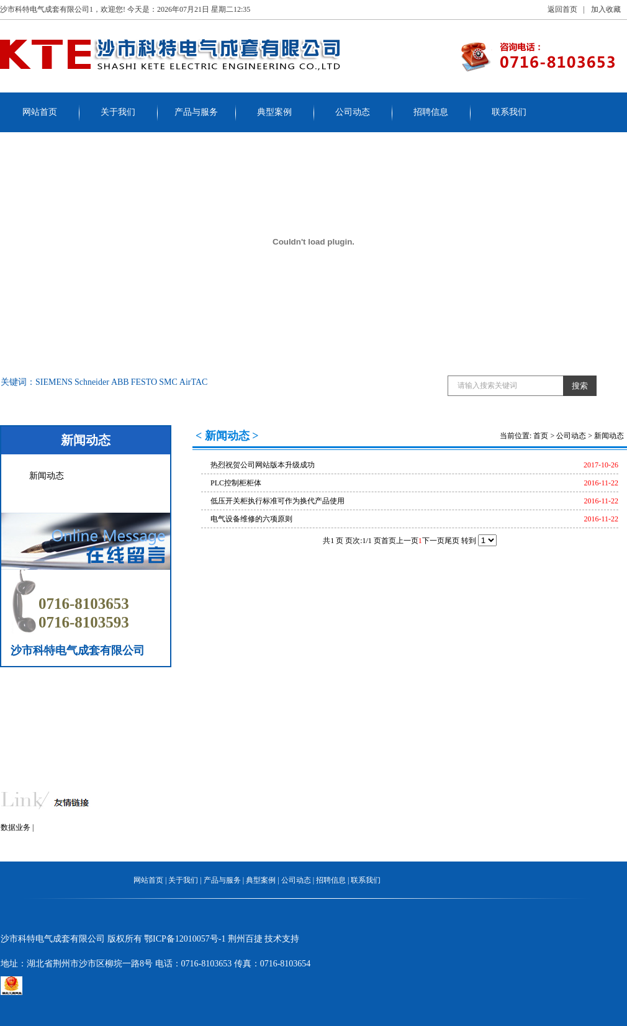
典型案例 (274, 112)
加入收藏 (606, 9)
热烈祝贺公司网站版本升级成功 (262, 465)
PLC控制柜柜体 (235, 483)
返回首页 (562, 9)
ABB (120, 382)
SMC (168, 382)
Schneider (91, 382)
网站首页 (39, 112)
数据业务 (15, 827)
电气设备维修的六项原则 (251, 519)
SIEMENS (54, 382)
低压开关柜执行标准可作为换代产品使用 (277, 501)
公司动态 (352, 112)
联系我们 (509, 112)
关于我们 (118, 112)
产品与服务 (196, 112)
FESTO (144, 382)
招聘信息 (430, 112)
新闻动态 (46, 475)
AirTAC (193, 382)
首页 (540, 435)
